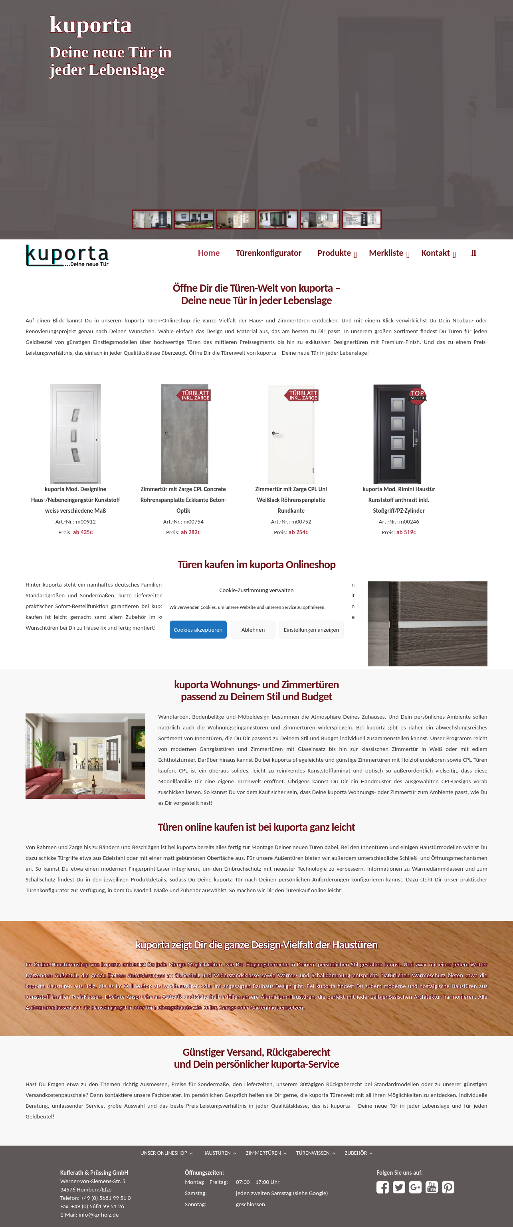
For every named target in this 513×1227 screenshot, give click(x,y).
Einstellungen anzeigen (311, 629)
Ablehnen (253, 629)
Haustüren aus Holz (71, 986)
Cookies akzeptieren (198, 629)
